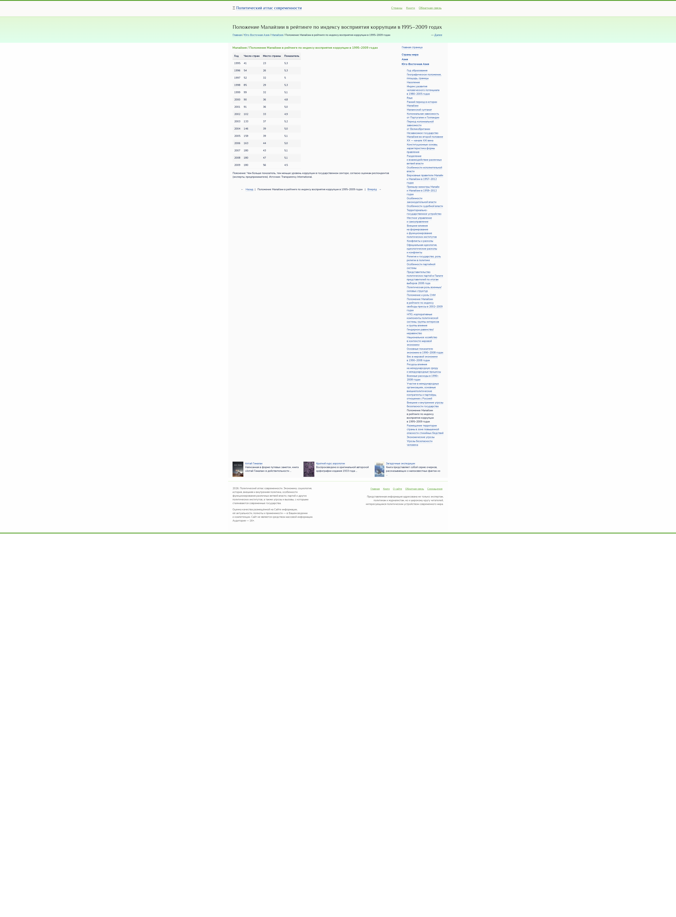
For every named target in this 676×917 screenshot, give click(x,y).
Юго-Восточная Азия (256, 35)
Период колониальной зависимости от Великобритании (420, 125)
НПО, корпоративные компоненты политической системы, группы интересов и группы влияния (423, 320)
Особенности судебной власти (425, 206)
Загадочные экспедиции (400, 463)
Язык (410, 98)
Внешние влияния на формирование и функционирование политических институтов (422, 231)
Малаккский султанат (419, 109)
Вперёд (372, 189)
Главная (237, 35)
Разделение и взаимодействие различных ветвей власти (424, 159)
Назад (249, 189)
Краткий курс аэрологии (330, 463)
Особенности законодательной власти (421, 200)
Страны (396, 8)
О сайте (397, 489)
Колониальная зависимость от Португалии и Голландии (423, 115)
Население (413, 82)
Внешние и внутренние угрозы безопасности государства (425, 404)
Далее (438, 35)
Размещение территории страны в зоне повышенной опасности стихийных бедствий (425, 429)
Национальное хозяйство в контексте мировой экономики (422, 341)
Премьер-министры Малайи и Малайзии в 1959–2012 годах (423, 190)
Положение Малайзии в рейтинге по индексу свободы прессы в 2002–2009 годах (425, 304)
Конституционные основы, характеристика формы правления (422, 148)
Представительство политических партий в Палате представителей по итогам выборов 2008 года (425, 277)
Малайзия (277, 35)
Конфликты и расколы (420, 241)
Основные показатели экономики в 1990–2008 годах (425, 350)
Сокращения (434, 489)
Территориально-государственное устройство (424, 212)
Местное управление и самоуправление (419, 219)
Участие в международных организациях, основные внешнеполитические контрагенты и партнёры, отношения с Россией (423, 391)
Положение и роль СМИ (421, 295)
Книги (410, 8)
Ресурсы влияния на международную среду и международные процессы (424, 368)
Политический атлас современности (269, 8)
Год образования (417, 70)
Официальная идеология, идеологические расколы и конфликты (422, 248)
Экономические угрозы (420, 437)
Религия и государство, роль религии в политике (424, 258)
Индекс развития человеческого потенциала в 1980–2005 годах (423, 90)
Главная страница (412, 47)
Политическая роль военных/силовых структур (424, 289)
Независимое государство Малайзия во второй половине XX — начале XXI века (425, 136)
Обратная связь (430, 8)
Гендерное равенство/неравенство (420, 331)
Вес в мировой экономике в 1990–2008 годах (422, 358)
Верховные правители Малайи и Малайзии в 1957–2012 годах (425, 179)
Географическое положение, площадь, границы (424, 76)
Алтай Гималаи (253, 463)
